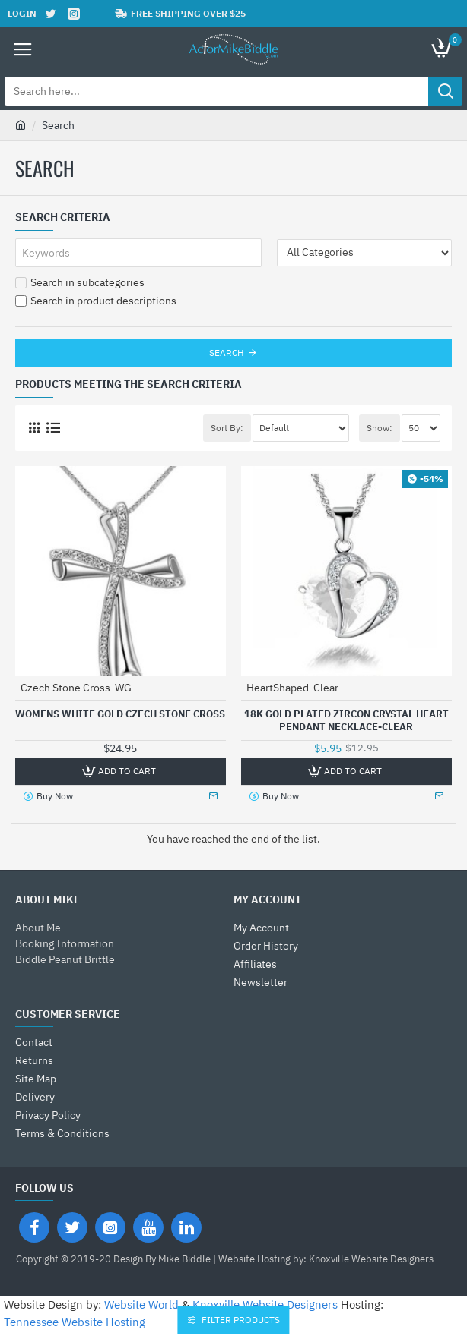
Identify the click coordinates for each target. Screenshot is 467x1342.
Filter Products (241, 1319)
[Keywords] (138, 252)
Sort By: (227, 427)
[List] (52, 427)
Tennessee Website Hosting (74, 1322)
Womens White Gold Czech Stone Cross (120, 714)
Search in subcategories (80, 282)
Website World (141, 1304)
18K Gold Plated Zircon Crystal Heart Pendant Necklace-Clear (346, 720)
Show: (379, 427)
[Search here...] (445, 91)
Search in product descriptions (95, 300)
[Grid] (33, 427)
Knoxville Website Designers (265, 1304)
